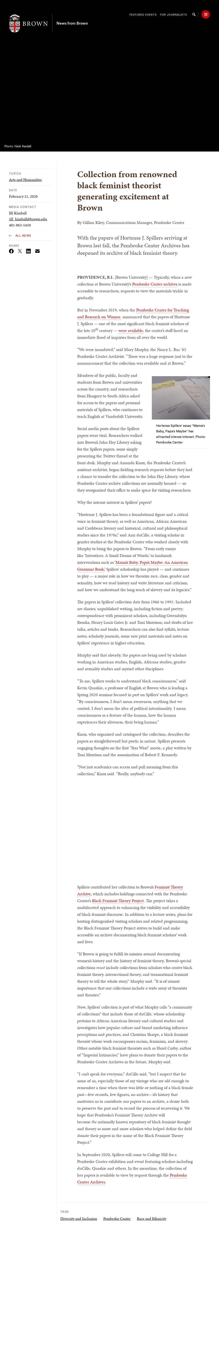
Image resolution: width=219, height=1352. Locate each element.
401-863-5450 (20, 225)
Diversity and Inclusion (78, 1218)
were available (130, 330)
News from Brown (72, 14)
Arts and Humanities (25, 179)
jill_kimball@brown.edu (28, 219)
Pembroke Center (117, 1218)
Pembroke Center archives (154, 284)
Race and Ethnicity (151, 1218)
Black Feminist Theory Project (118, 901)
